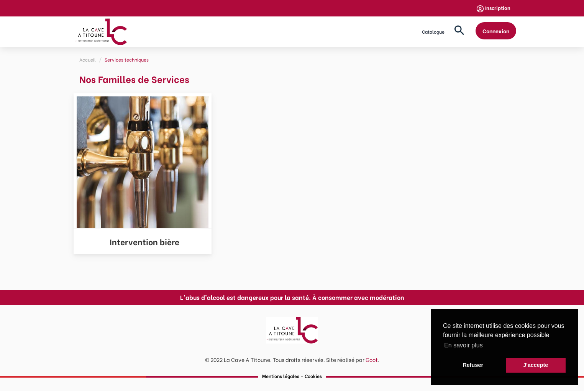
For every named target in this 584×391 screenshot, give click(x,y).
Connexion (495, 31)
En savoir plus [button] (463, 345)
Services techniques (127, 59)
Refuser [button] (473, 365)
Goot (372, 359)
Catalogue (433, 31)
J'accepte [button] (535, 365)
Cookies (313, 376)
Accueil (87, 59)
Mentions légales (280, 376)
